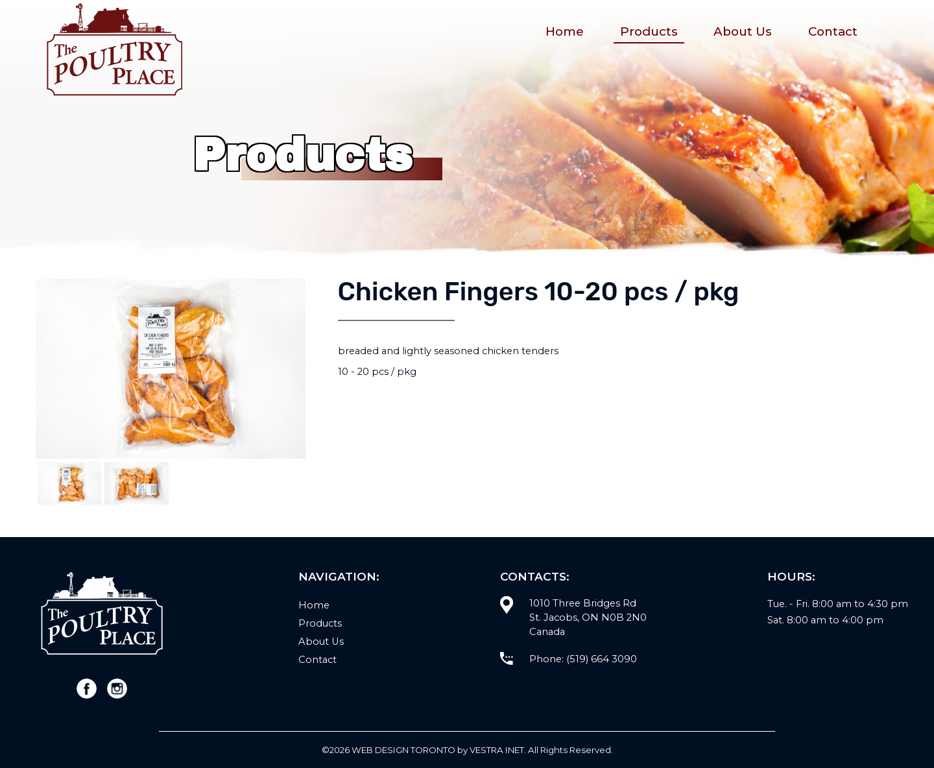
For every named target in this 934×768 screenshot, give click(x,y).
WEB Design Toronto (403, 750)
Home (564, 31)
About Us (742, 31)
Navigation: (338, 576)
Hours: (791, 576)
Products (649, 31)
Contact (832, 31)
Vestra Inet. (498, 750)
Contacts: (534, 576)
